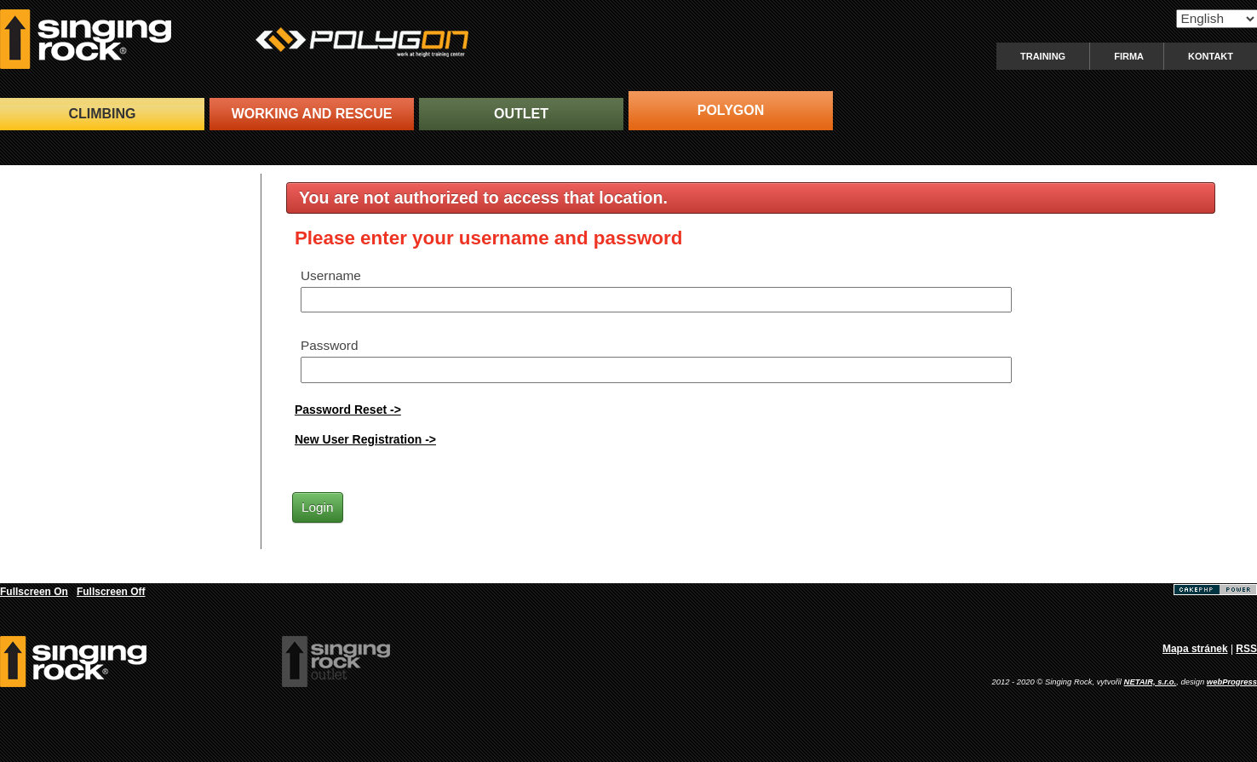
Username (331, 275)
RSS (1246, 649)
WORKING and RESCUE (312, 113)
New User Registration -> (365, 439)
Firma (1129, 56)
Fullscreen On (34, 592)
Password (330, 345)
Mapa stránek (1195, 649)
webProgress (1232, 681)
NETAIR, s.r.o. (1150, 681)
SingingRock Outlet (336, 661)
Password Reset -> (348, 409)
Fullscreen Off (111, 592)
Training (1042, 56)
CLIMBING (101, 113)
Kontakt (1210, 56)
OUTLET (521, 113)
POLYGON (731, 110)
